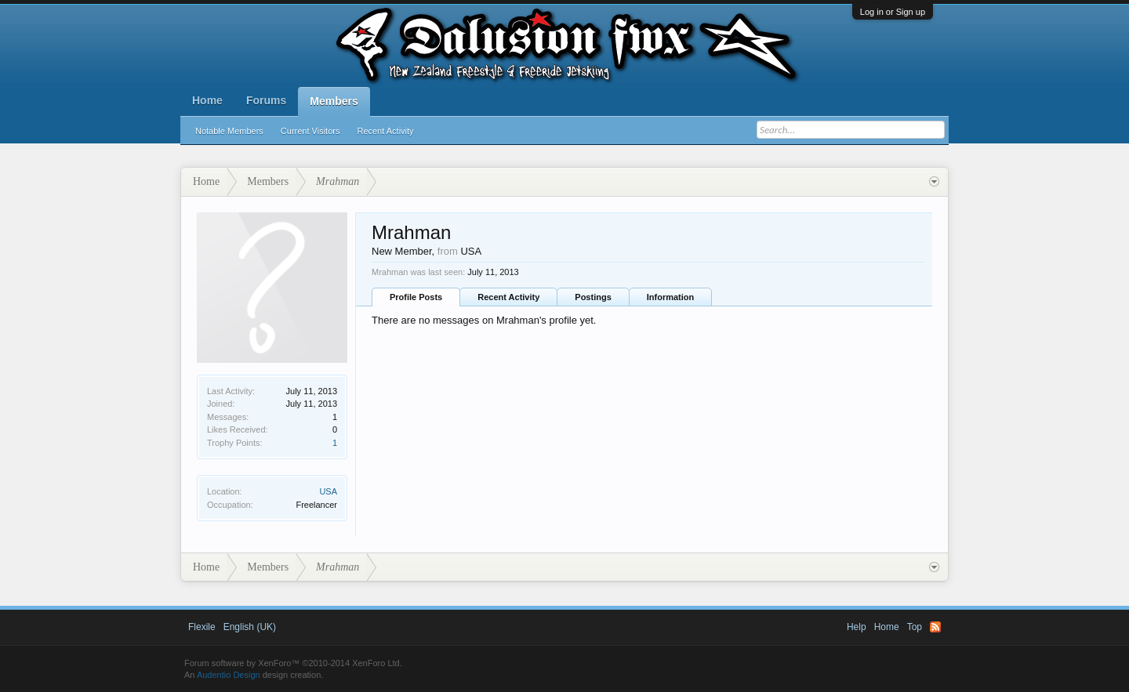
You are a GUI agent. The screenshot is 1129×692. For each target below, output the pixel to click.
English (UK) (249, 626)
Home (207, 100)
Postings (593, 297)
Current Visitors (310, 131)
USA (328, 491)
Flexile (202, 626)
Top (914, 626)
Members (334, 101)
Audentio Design (228, 674)
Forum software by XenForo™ (293, 663)
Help (856, 626)
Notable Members (229, 131)
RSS (935, 626)
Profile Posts (416, 297)
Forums (266, 100)
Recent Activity (385, 131)
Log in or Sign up (892, 11)
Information (671, 297)
